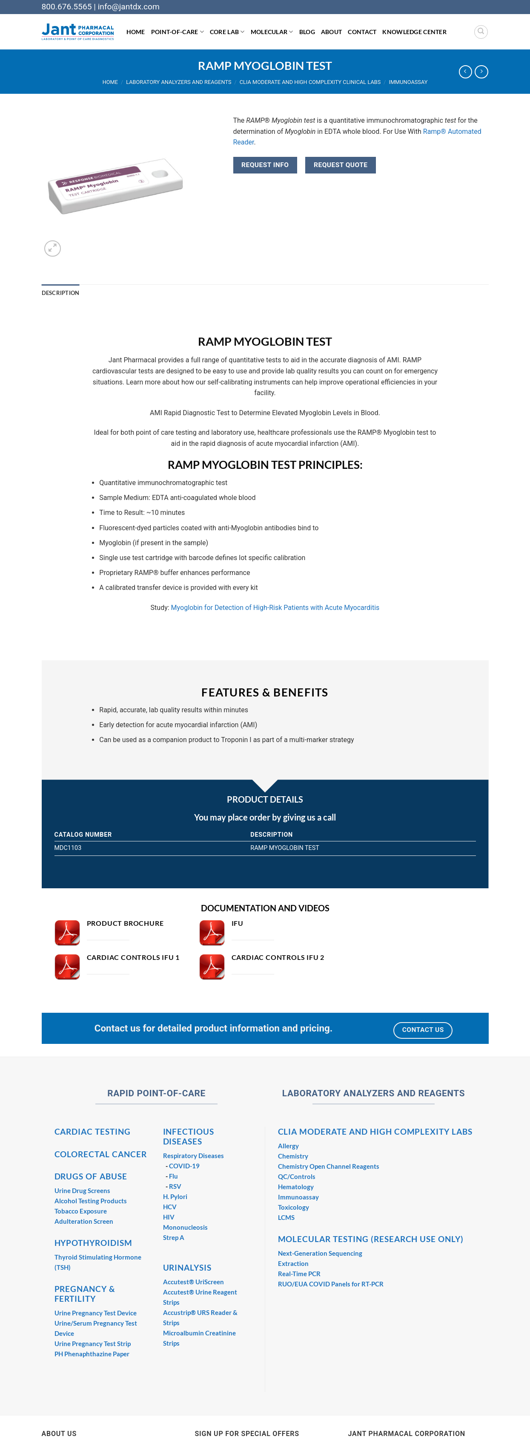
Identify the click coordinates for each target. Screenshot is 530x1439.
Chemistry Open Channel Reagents (328, 1166)
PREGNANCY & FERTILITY (85, 1293)
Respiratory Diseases (193, 1155)
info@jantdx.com (129, 7)
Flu (173, 1176)
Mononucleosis (185, 1227)
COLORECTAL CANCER (100, 1154)
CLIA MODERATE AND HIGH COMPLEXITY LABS (375, 1131)
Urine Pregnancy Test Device (95, 1313)
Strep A (173, 1237)
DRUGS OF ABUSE (90, 1176)
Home (135, 31)
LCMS (286, 1217)
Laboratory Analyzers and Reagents (178, 82)
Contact (362, 31)
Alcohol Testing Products (90, 1201)
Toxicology (293, 1207)
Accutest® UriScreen (193, 1282)
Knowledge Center (414, 31)
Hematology (296, 1186)
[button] (52, 248)
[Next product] (465, 71)
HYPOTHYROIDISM (93, 1243)
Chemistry (293, 1156)
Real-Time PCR (299, 1273)
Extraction (293, 1263)
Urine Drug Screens (82, 1190)
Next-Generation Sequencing (320, 1253)
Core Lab (227, 32)
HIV (169, 1217)
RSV (175, 1186)
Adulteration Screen (83, 1221)
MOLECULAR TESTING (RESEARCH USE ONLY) (371, 1239)
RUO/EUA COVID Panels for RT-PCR (331, 1284)
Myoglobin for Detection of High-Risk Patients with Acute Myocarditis (275, 608)
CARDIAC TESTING (92, 1131)
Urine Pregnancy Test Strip (92, 1343)
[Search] (481, 32)
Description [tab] (61, 292)
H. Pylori (175, 1196)
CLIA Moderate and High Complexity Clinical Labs (310, 82)
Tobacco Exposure (80, 1211)
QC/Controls (296, 1176)
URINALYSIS (187, 1267)
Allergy (288, 1146)
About (331, 31)
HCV (170, 1207)
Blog (307, 31)
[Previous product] (481, 71)
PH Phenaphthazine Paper (91, 1354)
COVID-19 (184, 1166)
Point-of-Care (177, 32)
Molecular (272, 32)
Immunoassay (408, 82)
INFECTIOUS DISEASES (189, 1136)
